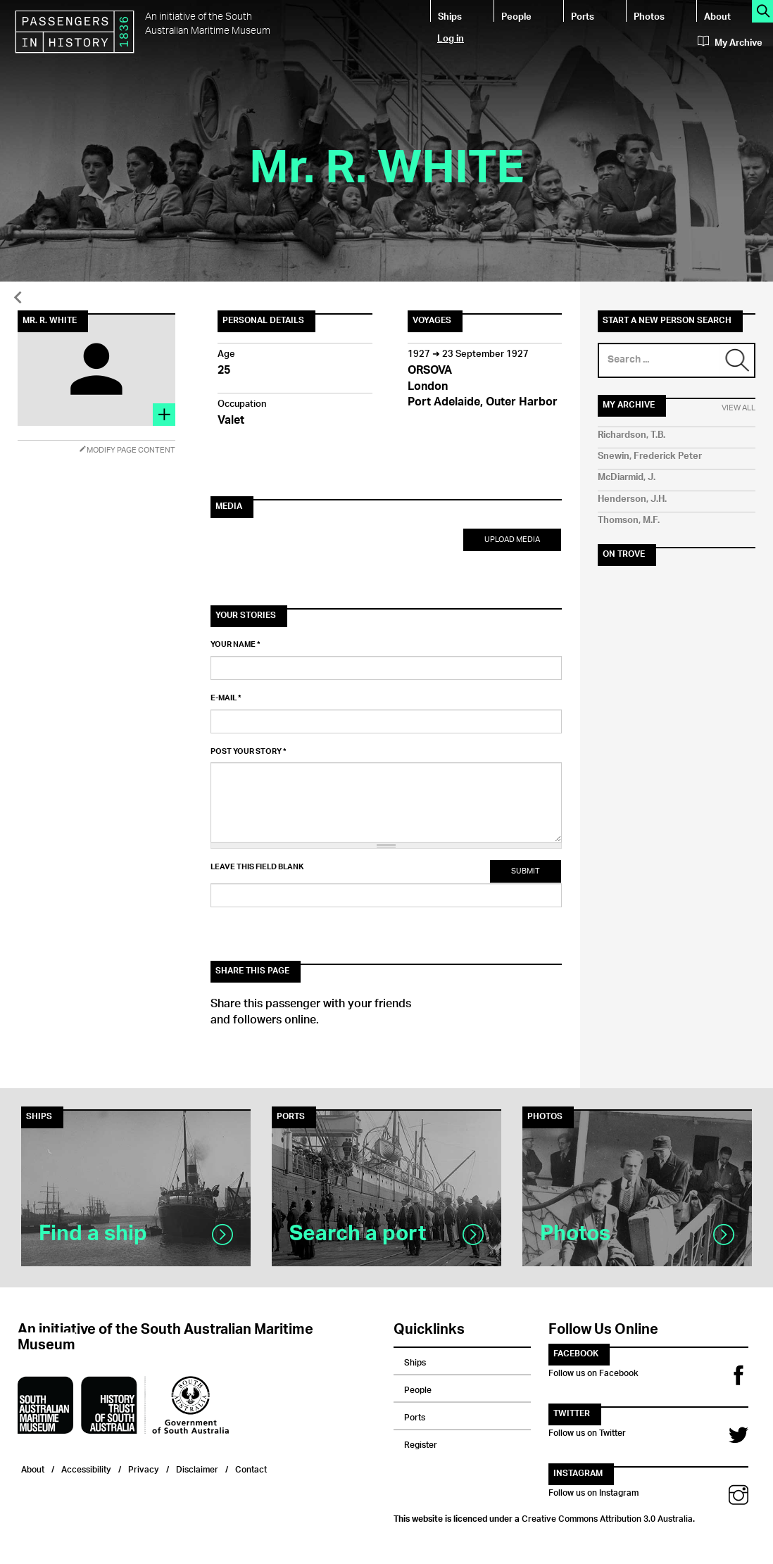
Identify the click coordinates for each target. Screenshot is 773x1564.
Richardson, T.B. (631, 435)
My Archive (730, 43)
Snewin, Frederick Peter (650, 456)
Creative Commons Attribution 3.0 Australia (607, 1517)
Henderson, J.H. (632, 499)
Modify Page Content (127, 450)
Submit (525, 871)
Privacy (143, 1468)
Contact (251, 1468)
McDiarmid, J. (626, 477)
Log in (450, 37)
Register (420, 1443)
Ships (450, 16)
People (516, 16)
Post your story (248, 751)
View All (738, 408)
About (717, 16)
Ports (582, 16)
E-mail (225, 698)
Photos (649, 16)
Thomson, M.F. (629, 520)
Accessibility (86, 1468)
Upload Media (512, 539)
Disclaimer (197, 1468)
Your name (235, 644)
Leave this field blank (256, 867)
